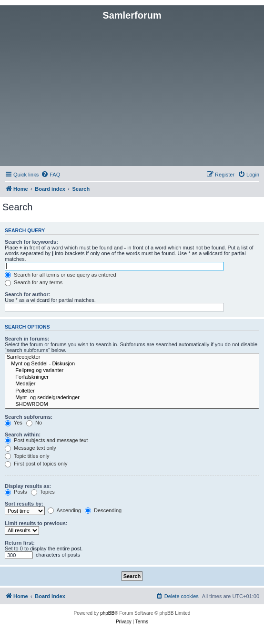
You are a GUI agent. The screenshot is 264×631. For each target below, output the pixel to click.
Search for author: (27, 294)
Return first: (20, 543)
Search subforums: (28, 417)
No (34, 422)
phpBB (107, 613)
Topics (43, 492)
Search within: (23, 434)
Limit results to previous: (36, 523)
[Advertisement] (132, 92)
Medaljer (132, 384)
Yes (13, 422)
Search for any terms (33, 282)
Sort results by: (24, 504)
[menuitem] (50, 174)
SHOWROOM (132, 404)
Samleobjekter (132, 357)
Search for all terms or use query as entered (60, 275)
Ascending (64, 510)
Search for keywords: (31, 242)
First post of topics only (36, 463)
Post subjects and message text (46, 440)
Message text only (30, 448)
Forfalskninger (132, 377)
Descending (103, 510)
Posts (16, 492)
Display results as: (28, 486)
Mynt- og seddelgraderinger (132, 397)
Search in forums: (27, 338)
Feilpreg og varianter (132, 370)
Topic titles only (27, 456)
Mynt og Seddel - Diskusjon (132, 364)
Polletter (132, 391)
